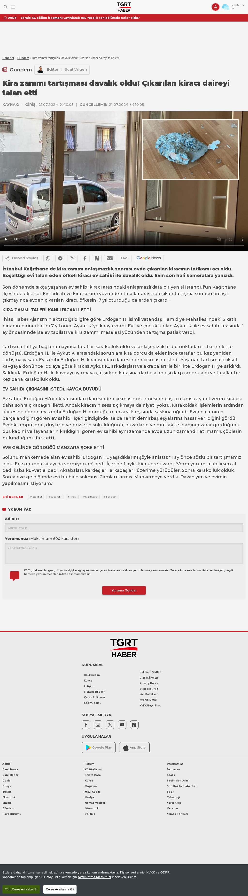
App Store (134, 747)
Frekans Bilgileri (94, 691)
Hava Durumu (11, 814)
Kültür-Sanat (93, 769)
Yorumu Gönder (124, 590)
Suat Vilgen (76, 69)
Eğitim (6, 791)
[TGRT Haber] (124, 7)
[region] (124, 880)
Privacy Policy (149, 683)
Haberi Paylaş (21, 258)
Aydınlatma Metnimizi (94, 877)
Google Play (99, 748)
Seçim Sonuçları (178, 780)
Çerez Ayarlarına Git (60, 889)
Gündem (23, 58)
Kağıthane (224, 287)
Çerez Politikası (94, 697)
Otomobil (91, 808)
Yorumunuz (42, 538)
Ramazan (173, 769)
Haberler (8, 58)
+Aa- (124, 258)
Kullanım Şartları (150, 672)
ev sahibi (78, 287)
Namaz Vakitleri (95, 802)
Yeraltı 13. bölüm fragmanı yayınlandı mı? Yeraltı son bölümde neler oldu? (80, 18)
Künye (88, 680)
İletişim (88, 686)
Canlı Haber (10, 775)
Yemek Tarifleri (177, 814)
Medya (89, 797)
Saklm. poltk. (92, 703)
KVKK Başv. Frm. (150, 705)
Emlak (6, 802)
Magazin (91, 786)
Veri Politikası (148, 694)
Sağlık (171, 775)
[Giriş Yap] (215, 7)
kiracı (96, 287)
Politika (90, 814)
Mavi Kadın (92, 791)
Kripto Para (93, 775)
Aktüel (6, 764)
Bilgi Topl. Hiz (149, 688)
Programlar (175, 764)
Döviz (6, 780)
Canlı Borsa (10, 769)
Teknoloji (173, 797)
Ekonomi (8, 797)
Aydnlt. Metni (148, 700)
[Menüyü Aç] (13, 7)
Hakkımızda (92, 675)
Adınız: (12, 518)
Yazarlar (172, 808)
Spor (170, 791)
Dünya (6, 786)
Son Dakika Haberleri (181, 786)
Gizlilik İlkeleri (149, 677)
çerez (82, 872)
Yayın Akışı (174, 802)
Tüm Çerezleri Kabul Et (21, 889)
